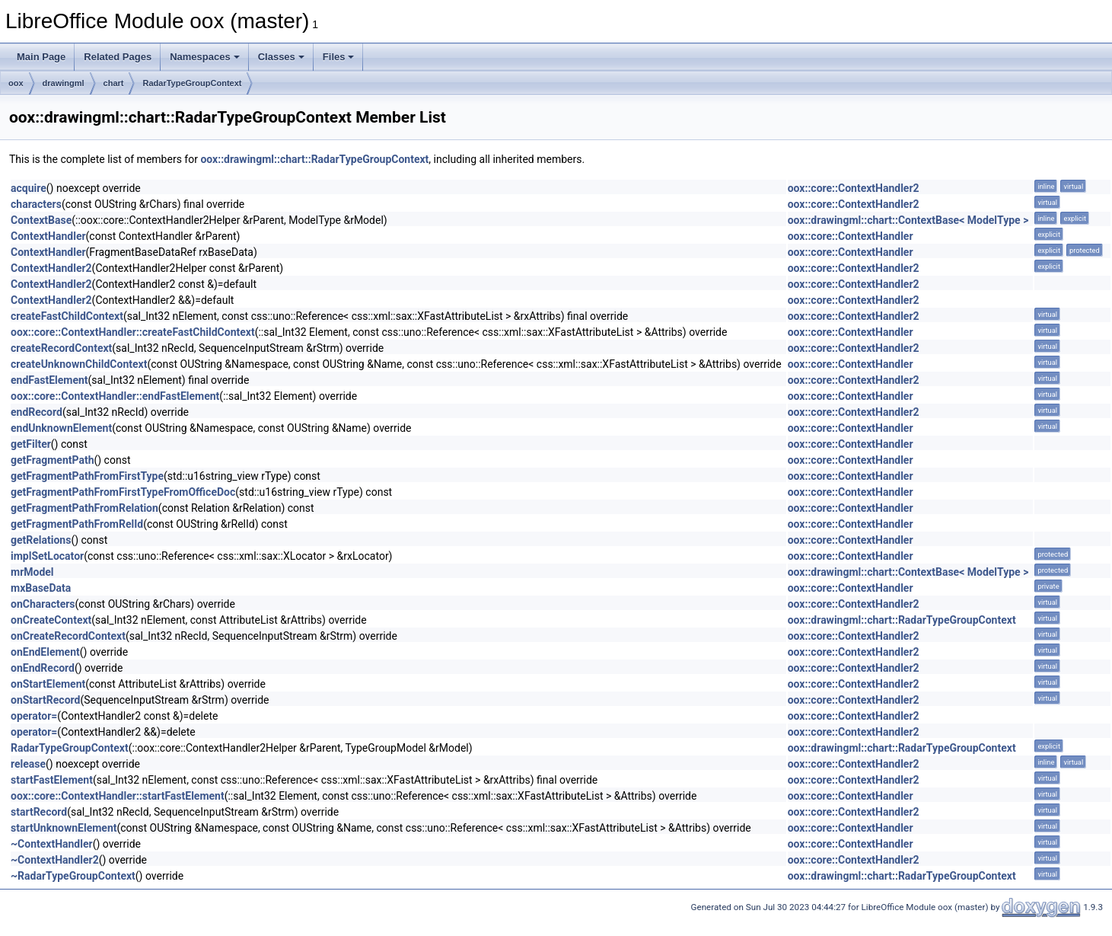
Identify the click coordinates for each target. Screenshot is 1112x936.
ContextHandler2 (51, 268)
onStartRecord (45, 700)
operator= (34, 716)
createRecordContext (61, 348)
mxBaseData (41, 588)
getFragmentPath (52, 460)
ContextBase (41, 220)
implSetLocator (47, 556)
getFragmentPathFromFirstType (87, 476)
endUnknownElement (61, 428)
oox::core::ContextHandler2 (853, 188)
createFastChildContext (67, 316)
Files (339, 56)
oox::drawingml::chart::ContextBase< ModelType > (908, 220)
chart (114, 83)
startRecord (39, 812)
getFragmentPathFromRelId (77, 524)
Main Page (41, 56)
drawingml (63, 83)
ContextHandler (48, 236)
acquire (28, 188)
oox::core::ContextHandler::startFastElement (118, 796)
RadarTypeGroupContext (191, 83)
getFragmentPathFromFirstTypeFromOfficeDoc (123, 492)
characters (36, 204)
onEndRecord (43, 668)
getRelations (41, 540)
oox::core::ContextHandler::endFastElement (115, 396)
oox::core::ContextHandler (850, 236)
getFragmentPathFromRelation (84, 508)
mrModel (32, 572)
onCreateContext (51, 620)
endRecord (36, 412)
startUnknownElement (63, 828)
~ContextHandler (52, 844)
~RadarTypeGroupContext (73, 876)
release (28, 764)
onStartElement (48, 684)
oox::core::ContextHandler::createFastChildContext (133, 332)
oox (16, 83)
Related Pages (117, 56)
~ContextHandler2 (55, 860)
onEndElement (45, 652)
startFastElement (52, 780)
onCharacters (43, 604)
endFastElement (49, 380)
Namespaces (205, 56)
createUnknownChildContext (79, 364)
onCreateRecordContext (68, 636)
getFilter (31, 444)
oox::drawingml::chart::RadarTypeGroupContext (314, 159)
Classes (281, 56)
